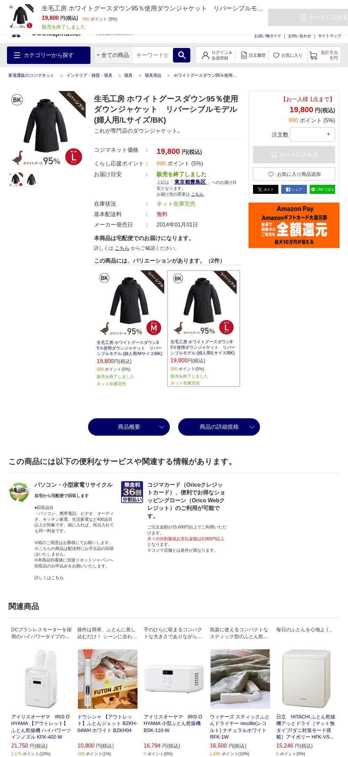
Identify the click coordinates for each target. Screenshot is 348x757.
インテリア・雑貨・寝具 (89, 75)
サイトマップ (329, 36)
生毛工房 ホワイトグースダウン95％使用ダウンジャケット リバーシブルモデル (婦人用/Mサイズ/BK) (129, 348)
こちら (197, 194)
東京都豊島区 (190, 182)
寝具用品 (153, 75)
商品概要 (129, 427)
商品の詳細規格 (219, 427)
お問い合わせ (299, 36)
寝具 (128, 75)
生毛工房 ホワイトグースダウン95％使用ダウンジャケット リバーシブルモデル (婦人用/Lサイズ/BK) (203, 347)
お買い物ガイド (267, 36)
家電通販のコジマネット (31, 75)
